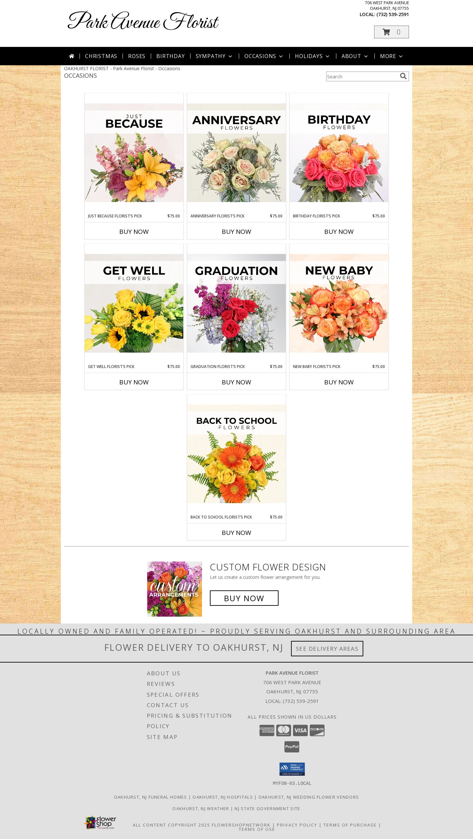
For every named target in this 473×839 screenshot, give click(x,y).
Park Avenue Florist (142, 23)
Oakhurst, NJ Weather (200, 808)
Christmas (101, 56)
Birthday (170, 56)
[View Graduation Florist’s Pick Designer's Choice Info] (236, 303)
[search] (403, 76)
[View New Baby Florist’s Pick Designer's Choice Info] (339, 303)
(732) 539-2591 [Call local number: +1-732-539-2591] (392, 14)
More (392, 56)
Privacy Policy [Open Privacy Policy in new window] (297, 825)
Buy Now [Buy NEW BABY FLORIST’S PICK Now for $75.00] (339, 382)
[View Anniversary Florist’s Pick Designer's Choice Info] (236, 153)
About (355, 56)
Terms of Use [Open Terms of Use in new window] (257, 829)
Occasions (264, 56)
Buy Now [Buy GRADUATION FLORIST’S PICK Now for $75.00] (236, 382)
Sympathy (215, 56)
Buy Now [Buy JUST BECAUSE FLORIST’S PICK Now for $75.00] (134, 231)
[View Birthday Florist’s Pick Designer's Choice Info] (339, 153)
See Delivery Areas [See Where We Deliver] (327, 648)
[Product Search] (362, 76)
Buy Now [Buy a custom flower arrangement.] (244, 598)
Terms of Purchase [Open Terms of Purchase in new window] (350, 825)
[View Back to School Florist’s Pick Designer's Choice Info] (236, 454)
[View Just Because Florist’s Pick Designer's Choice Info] (134, 153)
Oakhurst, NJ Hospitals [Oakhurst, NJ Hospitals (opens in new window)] (222, 797)
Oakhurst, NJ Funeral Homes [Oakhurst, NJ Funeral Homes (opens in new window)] (150, 797)
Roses (137, 56)
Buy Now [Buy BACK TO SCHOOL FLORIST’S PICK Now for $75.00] (236, 532)
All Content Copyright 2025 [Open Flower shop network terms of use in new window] (171, 825)
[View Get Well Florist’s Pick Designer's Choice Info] (134, 303)
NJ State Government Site (267, 808)
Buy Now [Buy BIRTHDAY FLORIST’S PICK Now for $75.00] (339, 231)
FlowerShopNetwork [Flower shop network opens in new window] (241, 825)
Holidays (312, 56)
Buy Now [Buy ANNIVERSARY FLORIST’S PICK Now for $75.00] (236, 231)
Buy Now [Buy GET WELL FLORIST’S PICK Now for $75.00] (134, 382)
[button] (391, 32)
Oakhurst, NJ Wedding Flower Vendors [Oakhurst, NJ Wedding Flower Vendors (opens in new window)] (309, 797)
